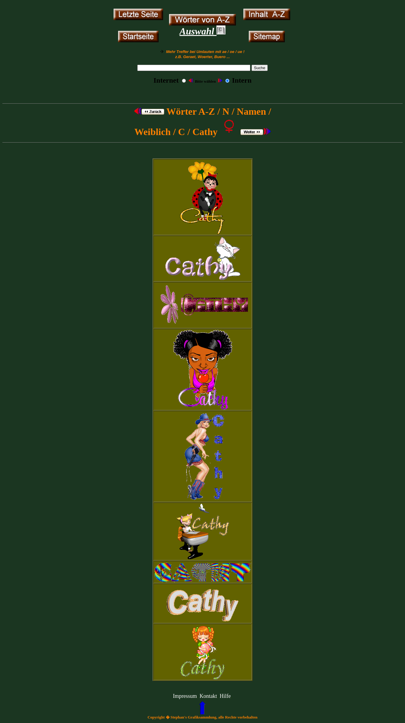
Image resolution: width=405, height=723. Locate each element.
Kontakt (208, 696)
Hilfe (225, 696)
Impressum (185, 696)
